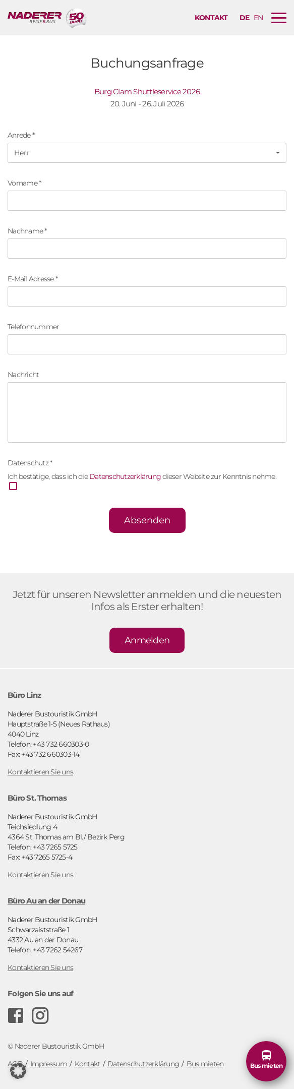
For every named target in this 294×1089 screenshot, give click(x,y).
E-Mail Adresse (32, 278)
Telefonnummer (33, 326)
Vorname (24, 183)
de (245, 17)
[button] (147, 153)
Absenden (147, 520)
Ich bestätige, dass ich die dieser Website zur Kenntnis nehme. (142, 482)
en (258, 17)
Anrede (21, 135)
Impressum (48, 1063)
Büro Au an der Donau (46, 900)
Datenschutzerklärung (125, 476)
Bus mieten (205, 1063)
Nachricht (23, 374)
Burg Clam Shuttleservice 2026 (147, 91)
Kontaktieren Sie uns (40, 771)
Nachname (27, 230)
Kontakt (211, 17)
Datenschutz (30, 462)
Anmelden (147, 640)
